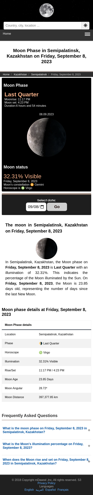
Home (7, 33)
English (29, 489)
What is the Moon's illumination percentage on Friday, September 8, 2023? (43, 445)
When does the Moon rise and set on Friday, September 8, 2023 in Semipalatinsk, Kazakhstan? (46, 461)
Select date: (46, 200)
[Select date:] (36, 207)
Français (63, 489)
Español (50, 489)
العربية (40, 489)
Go (57, 206)
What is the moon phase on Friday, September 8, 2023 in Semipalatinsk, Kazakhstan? (45, 430)
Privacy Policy (47, 483)
